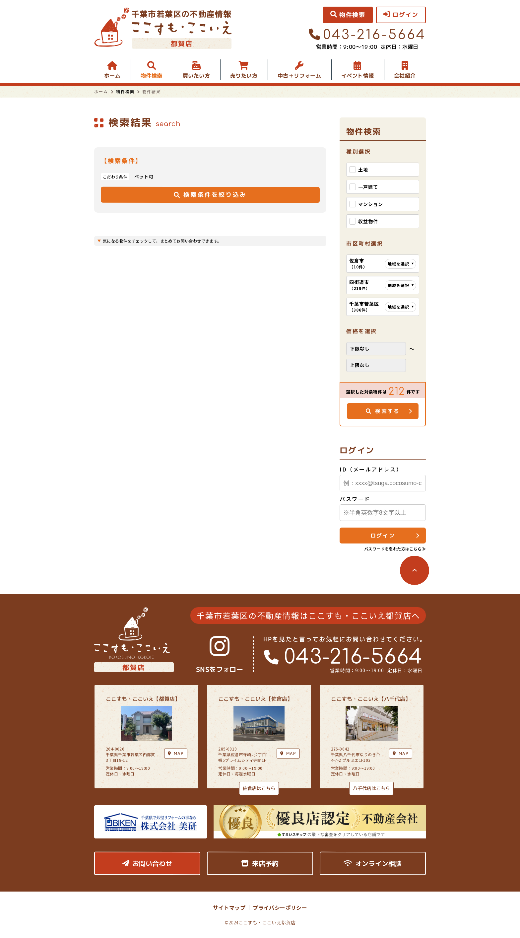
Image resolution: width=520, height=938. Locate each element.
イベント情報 (357, 75)
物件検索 (151, 75)
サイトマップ (229, 907)
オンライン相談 (373, 863)
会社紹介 (405, 75)
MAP (288, 753)
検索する (383, 411)
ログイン (382, 535)
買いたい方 (196, 75)
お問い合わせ (147, 863)
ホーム (112, 75)
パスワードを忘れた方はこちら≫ (395, 548)
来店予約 (260, 863)
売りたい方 (243, 75)
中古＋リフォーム (299, 75)
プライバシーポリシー (280, 907)
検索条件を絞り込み (210, 194)
